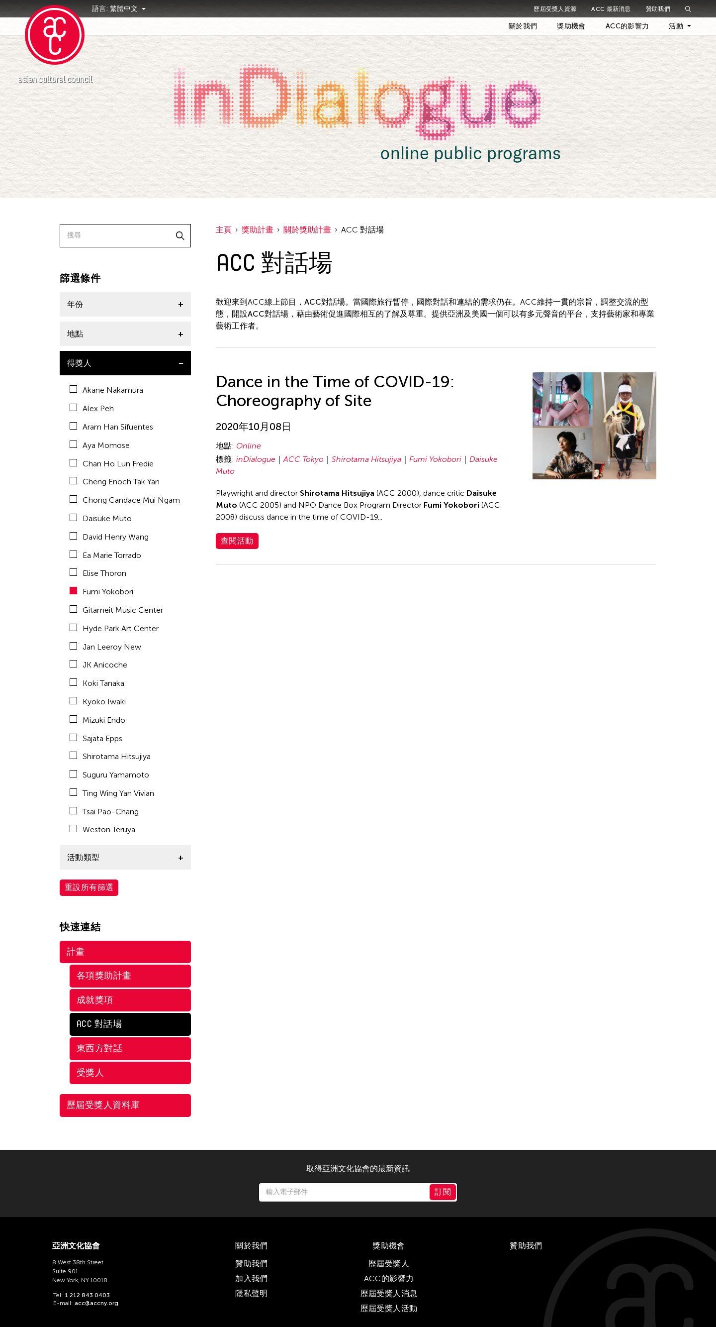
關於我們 (523, 26)
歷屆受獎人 (388, 1263)
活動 (676, 26)
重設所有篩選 (89, 887)
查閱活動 (237, 541)
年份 (75, 304)
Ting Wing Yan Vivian (112, 793)
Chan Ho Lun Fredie (112, 463)
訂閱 (443, 1192)
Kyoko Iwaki (98, 701)
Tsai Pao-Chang (104, 811)
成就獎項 (95, 1000)
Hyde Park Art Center (114, 628)
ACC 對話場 (99, 1023)
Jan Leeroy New (105, 647)
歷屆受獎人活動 (389, 1308)
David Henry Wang (109, 537)
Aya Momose (100, 445)
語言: (109, 8)
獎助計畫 (257, 229)
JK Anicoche (98, 664)
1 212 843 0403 (87, 1295)
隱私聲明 (251, 1293)
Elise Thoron (98, 573)
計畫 (76, 951)
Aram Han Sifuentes (111, 427)
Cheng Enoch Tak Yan (115, 481)
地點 (75, 333)
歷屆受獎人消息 (389, 1293)
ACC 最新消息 (610, 8)
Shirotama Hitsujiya (110, 756)
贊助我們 (658, 8)
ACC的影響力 (627, 26)
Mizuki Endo (97, 720)
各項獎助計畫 (104, 975)
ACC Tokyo (303, 459)
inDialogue (255, 459)
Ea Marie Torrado (105, 555)
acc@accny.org (96, 1303)
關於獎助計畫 (307, 229)
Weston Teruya (102, 829)
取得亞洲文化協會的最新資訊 (358, 1169)
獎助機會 (571, 26)
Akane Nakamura (106, 390)
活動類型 (83, 857)
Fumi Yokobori (101, 591)
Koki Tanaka (97, 683)
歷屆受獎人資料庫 (103, 1105)
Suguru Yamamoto (109, 774)
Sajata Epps (96, 738)
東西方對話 (99, 1048)
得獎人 (79, 363)
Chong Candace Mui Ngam (125, 500)
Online (248, 445)
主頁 (224, 229)
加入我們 (251, 1278)
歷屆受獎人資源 (555, 8)
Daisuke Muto (101, 518)
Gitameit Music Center (116, 610)
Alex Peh (92, 408)
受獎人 (90, 1072)
